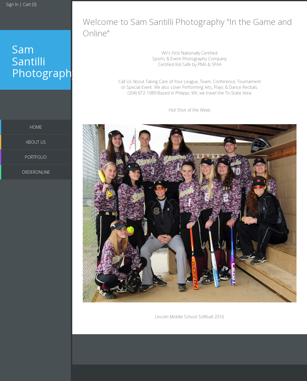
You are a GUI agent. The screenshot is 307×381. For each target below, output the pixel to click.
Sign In (12, 4)
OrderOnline (36, 172)
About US (36, 142)
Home (36, 127)
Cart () (29, 4)
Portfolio (36, 157)
